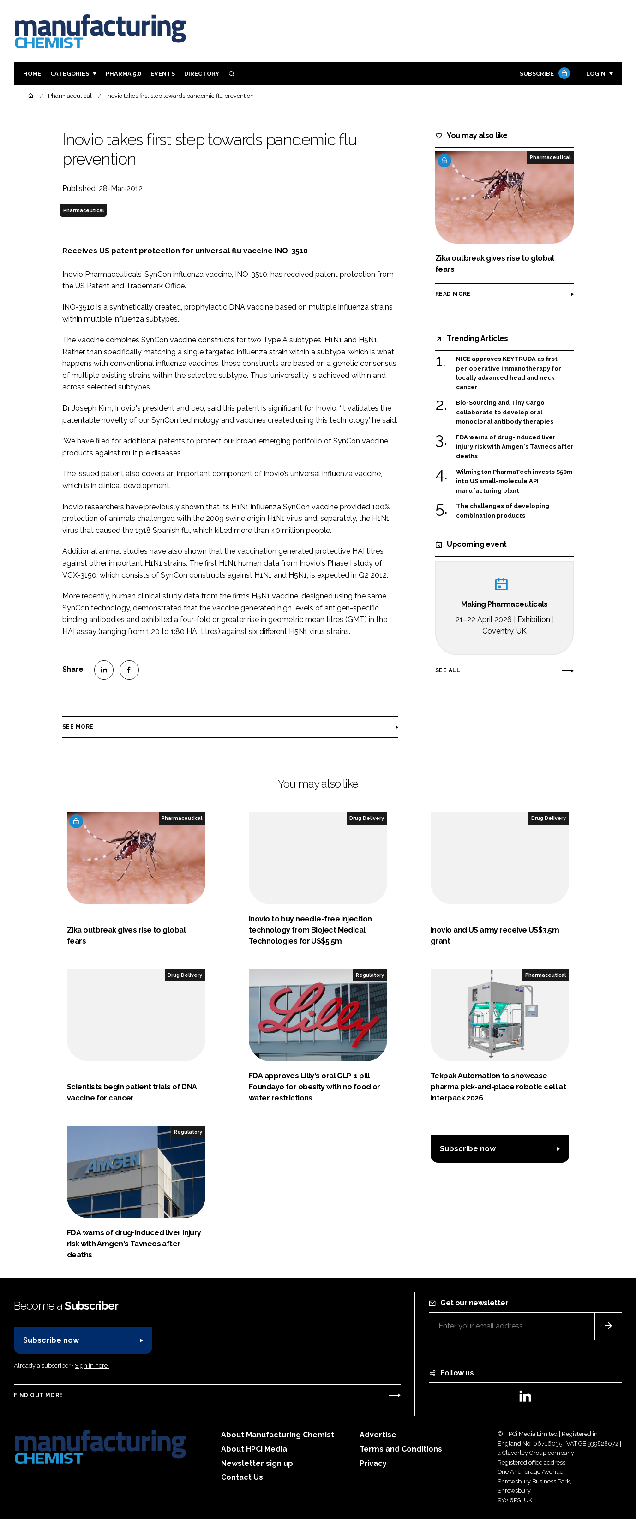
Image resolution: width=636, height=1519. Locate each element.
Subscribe (544, 74)
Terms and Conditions (401, 1449)
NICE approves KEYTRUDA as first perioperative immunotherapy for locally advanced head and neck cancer (508, 373)
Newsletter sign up (257, 1463)
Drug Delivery (366, 818)
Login (596, 73)
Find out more (38, 1395)
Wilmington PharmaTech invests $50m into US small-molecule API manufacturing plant (514, 481)
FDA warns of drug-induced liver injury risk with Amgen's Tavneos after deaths (515, 447)
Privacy (373, 1463)
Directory (201, 73)
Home (32, 73)
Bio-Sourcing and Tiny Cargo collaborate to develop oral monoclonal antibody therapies (504, 412)
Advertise (378, 1434)
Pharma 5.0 (123, 73)
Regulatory (370, 975)
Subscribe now (468, 1148)
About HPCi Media (254, 1449)
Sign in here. (92, 1365)
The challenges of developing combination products (502, 510)
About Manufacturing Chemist (277, 1434)
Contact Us (242, 1477)
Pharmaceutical (83, 210)
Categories (69, 73)
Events (162, 73)
